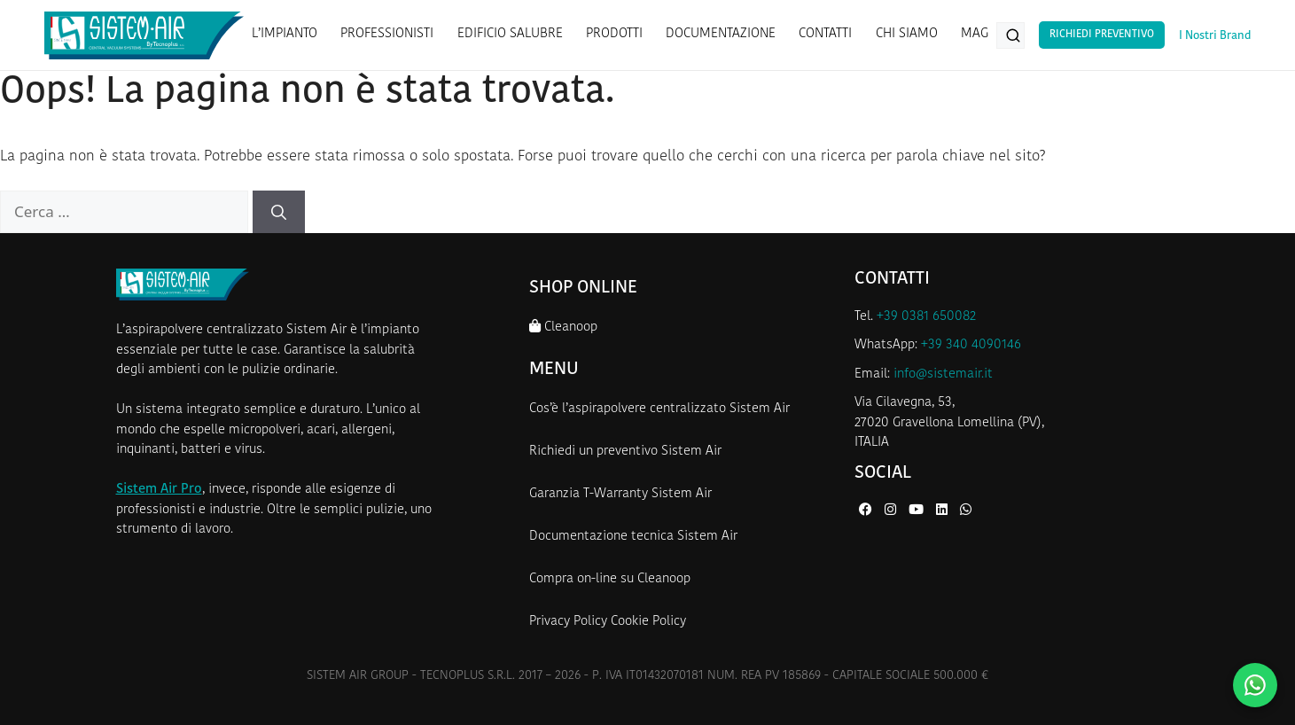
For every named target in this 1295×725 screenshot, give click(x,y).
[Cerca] (279, 212)
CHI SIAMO (907, 34)
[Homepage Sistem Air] (144, 35)
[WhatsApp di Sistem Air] (966, 511)
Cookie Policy (648, 621)
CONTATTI (825, 34)
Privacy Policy (568, 621)
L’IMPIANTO (284, 34)
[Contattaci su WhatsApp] (1255, 685)
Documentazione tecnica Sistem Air (633, 536)
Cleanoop (563, 326)
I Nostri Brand (1215, 36)
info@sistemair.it (943, 374)
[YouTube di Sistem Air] (918, 511)
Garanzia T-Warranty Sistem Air (620, 494)
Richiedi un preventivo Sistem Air (625, 451)
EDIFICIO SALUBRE (510, 34)
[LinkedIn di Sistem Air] (944, 511)
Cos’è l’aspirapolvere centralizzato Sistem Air (659, 409)
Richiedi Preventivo (1101, 34)
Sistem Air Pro (159, 489)
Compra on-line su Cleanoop (609, 579)
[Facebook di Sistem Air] (867, 511)
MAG (974, 34)
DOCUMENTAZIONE (721, 34)
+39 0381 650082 (926, 317)
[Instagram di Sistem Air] (892, 511)
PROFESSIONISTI (386, 34)
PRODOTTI (614, 34)
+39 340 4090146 (971, 345)
